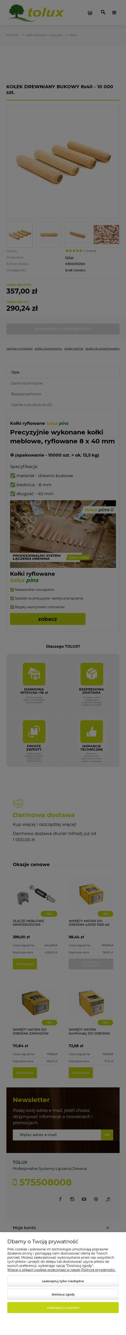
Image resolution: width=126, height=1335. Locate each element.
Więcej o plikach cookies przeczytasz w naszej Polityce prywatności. (61, 1270)
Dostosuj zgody (63, 1294)
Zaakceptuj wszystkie (63, 1307)
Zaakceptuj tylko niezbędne (63, 1281)
